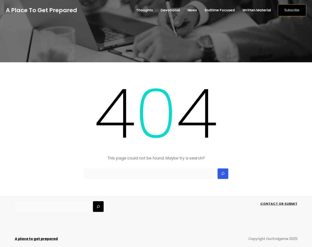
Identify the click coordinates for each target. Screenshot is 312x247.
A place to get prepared (41, 10)
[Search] (223, 173)
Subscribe (291, 10)
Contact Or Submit (278, 204)
